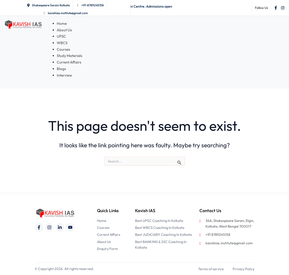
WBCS (62, 42)
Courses (63, 49)
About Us (64, 30)
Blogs (61, 68)
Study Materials (69, 55)
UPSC (61, 36)
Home (62, 23)
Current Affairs (69, 62)
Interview (64, 75)
